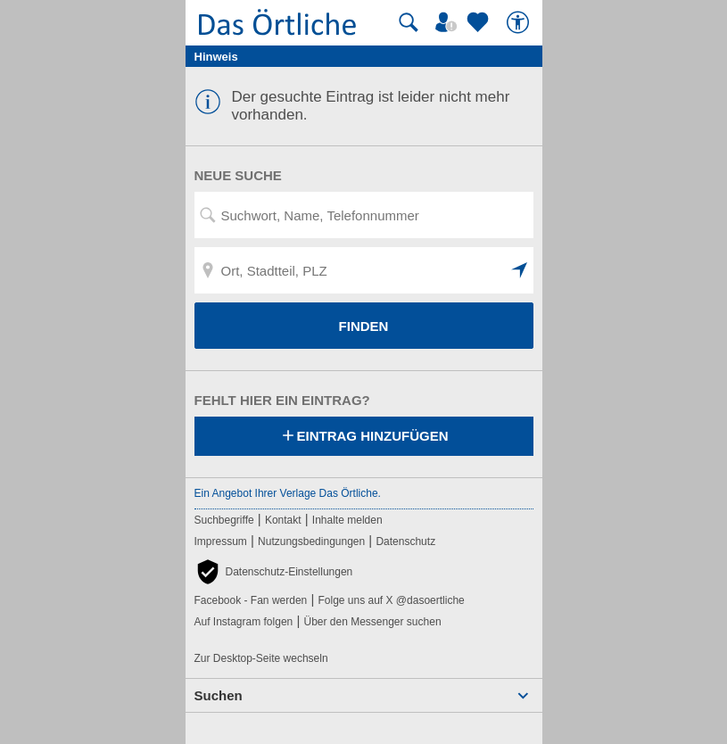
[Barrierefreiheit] (520, 22)
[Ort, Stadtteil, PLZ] (363, 270)
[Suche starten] (408, 22)
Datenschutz (405, 541)
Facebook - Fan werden (251, 600)
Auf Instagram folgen (243, 622)
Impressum (220, 541)
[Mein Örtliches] (448, 22)
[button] (520, 270)
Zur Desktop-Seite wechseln (261, 658)
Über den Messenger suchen (372, 622)
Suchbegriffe (224, 520)
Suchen (218, 695)
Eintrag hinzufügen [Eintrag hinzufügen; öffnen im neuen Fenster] (364, 437)
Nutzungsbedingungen (311, 541)
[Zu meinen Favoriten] (480, 22)
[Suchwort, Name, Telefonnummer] (363, 215)
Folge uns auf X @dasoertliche (391, 600)
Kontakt (283, 520)
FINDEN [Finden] (364, 326)
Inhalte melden (347, 520)
